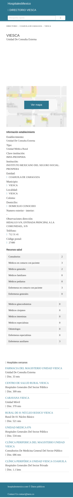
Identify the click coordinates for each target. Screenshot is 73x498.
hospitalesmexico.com (18, 486)
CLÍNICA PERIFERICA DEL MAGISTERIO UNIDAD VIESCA (35, 444)
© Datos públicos (26, 486)
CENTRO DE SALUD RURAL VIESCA (27, 383)
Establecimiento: (15, 137)
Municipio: (12, 181)
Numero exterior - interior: (20, 210)
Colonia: (10, 198)
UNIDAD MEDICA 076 (18, 427)
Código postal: (14, 239)
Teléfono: (11, 230)
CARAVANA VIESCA (17, 397)
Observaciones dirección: (19, 219)
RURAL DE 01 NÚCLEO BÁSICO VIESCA (29, 412)
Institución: (12, 161)
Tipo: (9, 145)
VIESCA (47, 26)
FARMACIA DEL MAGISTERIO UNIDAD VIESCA (33, 368)
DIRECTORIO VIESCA (22, 10)
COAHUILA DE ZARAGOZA (31, 26)
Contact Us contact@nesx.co (21, 494)
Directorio (11, 26)
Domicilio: (12, 202)
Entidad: (10, 173)
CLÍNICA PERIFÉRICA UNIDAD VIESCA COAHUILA (35, 461)
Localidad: (12, 190)
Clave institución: (15, 153)
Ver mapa (36, 104)
